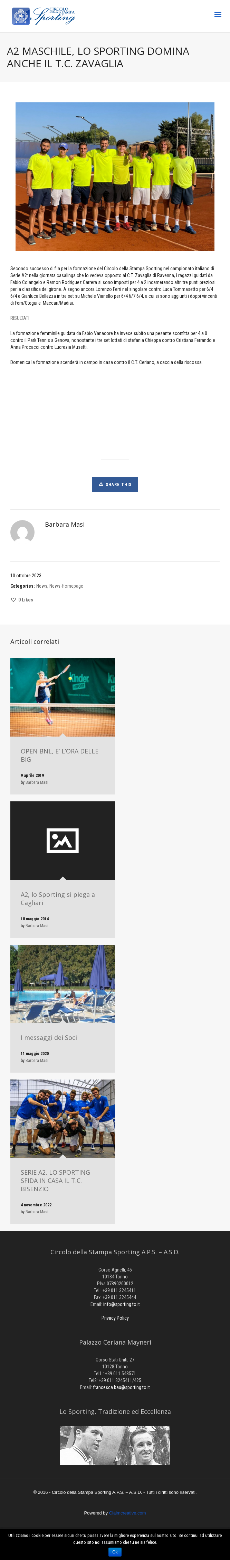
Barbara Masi (37, 782)
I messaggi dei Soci (49, 1037)
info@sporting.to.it (121, 1304)
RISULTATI (19, 318)
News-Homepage (66, 586)
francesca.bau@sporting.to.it (121, 1387)
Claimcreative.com (127, 1513)
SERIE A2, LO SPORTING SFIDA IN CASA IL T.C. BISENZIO (55, 1180)
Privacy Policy (115, 1318)
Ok (114, 1552)
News (41, 586)
